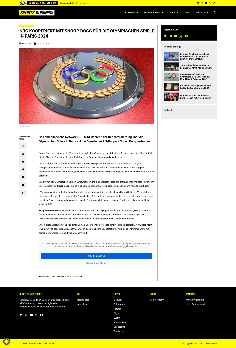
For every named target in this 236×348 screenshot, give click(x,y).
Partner (202, 12)
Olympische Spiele (58, 276)
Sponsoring (119, 326)
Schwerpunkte (153, 12)
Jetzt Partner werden (196, 304)
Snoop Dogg (82, 276)
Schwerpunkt (120, 304)
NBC (47, 276)
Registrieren (83, 299)
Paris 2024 (71, 276)
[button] (215, 13)
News (173, 12)
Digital (117, 313)
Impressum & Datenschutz (41, 343)
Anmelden (82, 304)
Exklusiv (131, 12)
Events (117, 317)
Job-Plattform (157, 299)
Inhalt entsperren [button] (96, 256)
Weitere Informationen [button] (96, 263)
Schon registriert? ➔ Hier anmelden (74, 3)
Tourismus (119, 331)
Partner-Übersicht (195, 299)
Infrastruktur (120, 322)
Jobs (187, 12)
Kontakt (23, 343)
